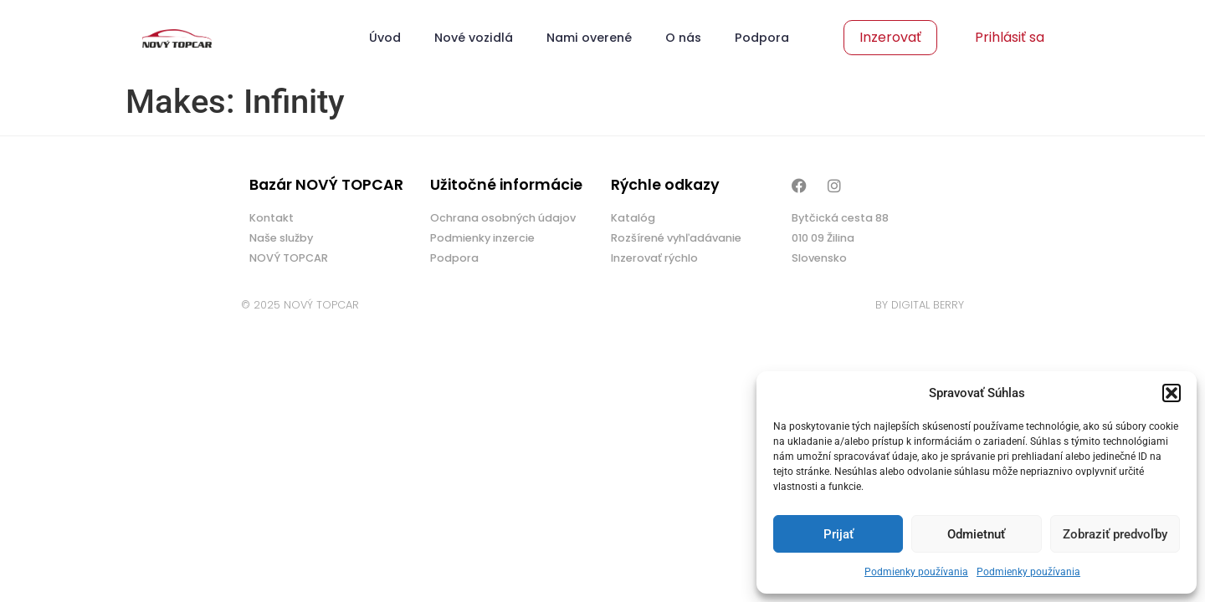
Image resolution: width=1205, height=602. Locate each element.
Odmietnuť (976, 534)
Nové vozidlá (473, 37)
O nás (683, 37)
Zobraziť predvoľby (1115, 534)
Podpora (762, 37)
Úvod (385, 37)
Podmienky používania (916, 572)
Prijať (838, 534)
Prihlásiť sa (1009, 37)
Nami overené (589, 37)
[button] (1171, 393)
